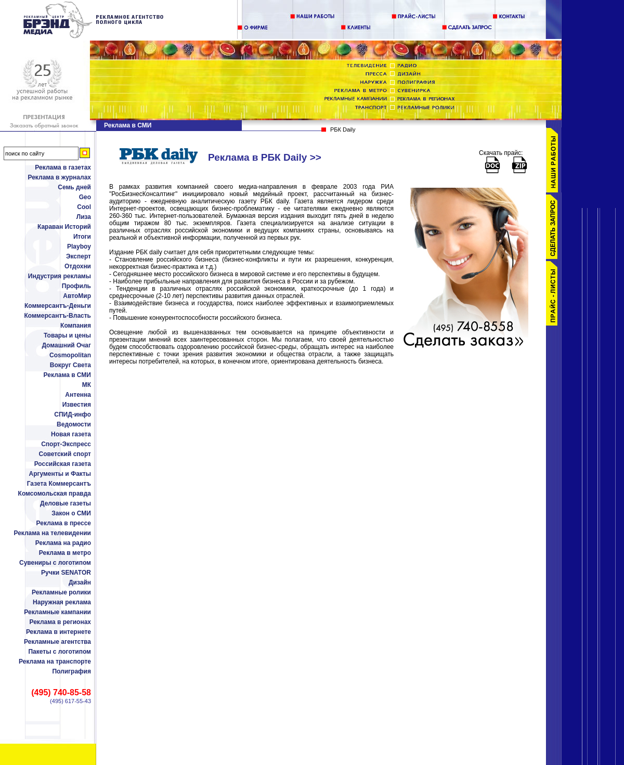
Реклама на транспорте (55, 661)
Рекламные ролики (61, 592)
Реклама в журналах (59, 177)
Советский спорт (64, 454)
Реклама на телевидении (52, 533)
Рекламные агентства (57, 641)
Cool (84, 207)
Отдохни (77, 266)
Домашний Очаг (66, 345)
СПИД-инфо (72, 414)
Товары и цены (67, 335)
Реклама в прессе (63, 523)
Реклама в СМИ (67, 375)
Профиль (76, 286)
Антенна (78, 394)
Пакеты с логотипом (59, 651)
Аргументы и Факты (60, 473)
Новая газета (71, 434)
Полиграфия (71, 671)
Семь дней (74, 187)
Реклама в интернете (58, 632)
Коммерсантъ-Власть (57, 315)
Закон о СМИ (71, 513)
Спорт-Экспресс (66, 444)
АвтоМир (77, 296)
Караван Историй (64, 226)
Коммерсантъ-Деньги (57, 305)
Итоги (82, 236)
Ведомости (74, 424)
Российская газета (62, 464)
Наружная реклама (62, 602)
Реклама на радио (63, 543)
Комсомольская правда (54, 493)
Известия (76, 404)
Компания (75, 325)
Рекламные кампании (57, 612)
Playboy (79, 246)
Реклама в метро (65, 552)
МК (86, 384)
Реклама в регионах (60, 622)
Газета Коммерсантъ (59, 483)
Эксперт (78, 256)
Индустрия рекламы (59, 276)
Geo (85, 197)
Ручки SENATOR (66, 572)
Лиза (83, 217)
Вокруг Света (70, 365)
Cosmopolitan (70, 355)
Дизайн (80, 582)
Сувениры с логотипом (55, 562)
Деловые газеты (65, 503)
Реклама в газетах (63, 167)
